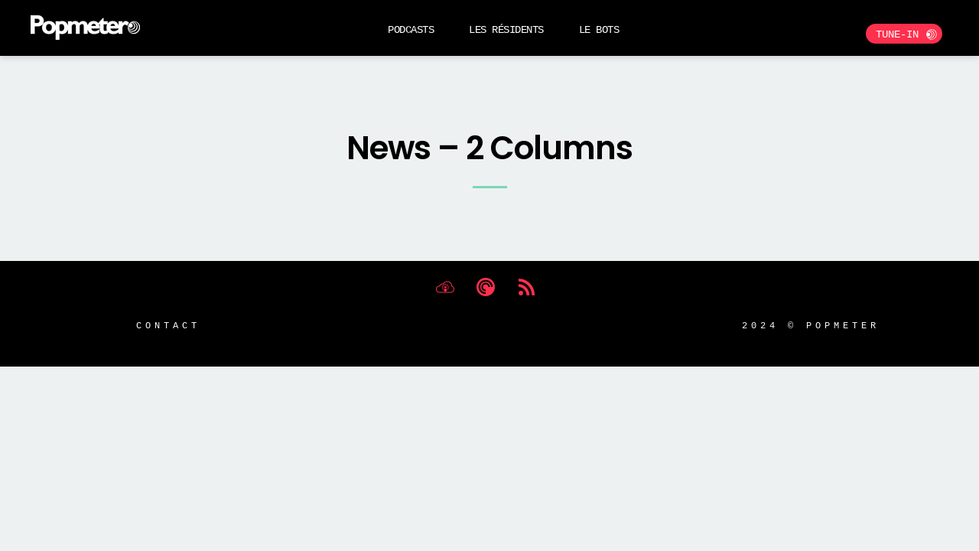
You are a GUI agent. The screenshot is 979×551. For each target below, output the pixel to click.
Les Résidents (506, 29)
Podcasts (411, 29)
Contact (168, 325)
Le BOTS (599, 29)
